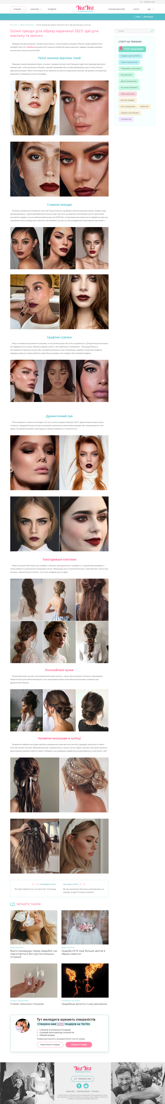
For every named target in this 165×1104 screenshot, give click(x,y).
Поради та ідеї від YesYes (19, 1001)
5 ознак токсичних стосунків (27, 1004)
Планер (17, 9)
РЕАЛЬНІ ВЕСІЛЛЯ (116, 9)
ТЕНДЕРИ (52, 9)
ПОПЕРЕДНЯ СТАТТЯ (47, 884)
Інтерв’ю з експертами (130, 113)
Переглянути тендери (50, 1044)
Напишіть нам (149, 2)
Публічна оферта (83, 1091)
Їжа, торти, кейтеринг (129, 88)
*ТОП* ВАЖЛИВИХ (134, 49)
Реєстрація (148, 17)
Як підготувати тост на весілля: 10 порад (35, 889)
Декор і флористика (129, 81)
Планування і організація (70, 1001)
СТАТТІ (136, 9)
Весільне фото (126, 75)
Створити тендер (79, 1044)
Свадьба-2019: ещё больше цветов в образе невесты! (83, 952)
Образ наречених (16, 947)
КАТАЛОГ (35, 9)
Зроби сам (144, 107)
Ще (149, 9)
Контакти (95, 1091)
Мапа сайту (70, 1091)
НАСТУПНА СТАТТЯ (70, 884)
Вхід (138, 17)
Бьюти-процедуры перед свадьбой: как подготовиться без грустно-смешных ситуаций (33, 953)
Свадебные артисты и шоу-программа (84, 1004)
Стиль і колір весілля (129, 62)
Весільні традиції (127, 100)
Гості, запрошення (128, 107)
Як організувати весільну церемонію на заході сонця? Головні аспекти (83, 890)
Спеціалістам (126, 119)
